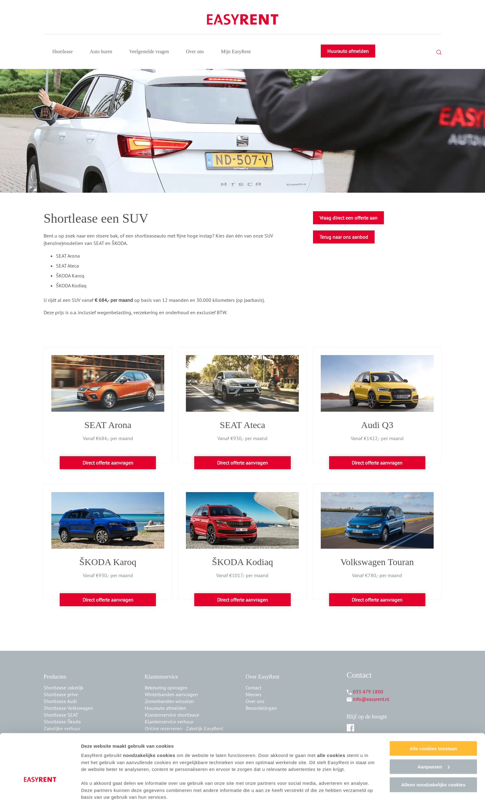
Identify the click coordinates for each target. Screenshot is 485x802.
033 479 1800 (368, 691)
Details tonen (95, 789)
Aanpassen (434, 742)
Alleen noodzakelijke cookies (433, 760)
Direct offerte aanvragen (108, 463)
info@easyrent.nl (371, 699)
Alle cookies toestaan (433, 724)
